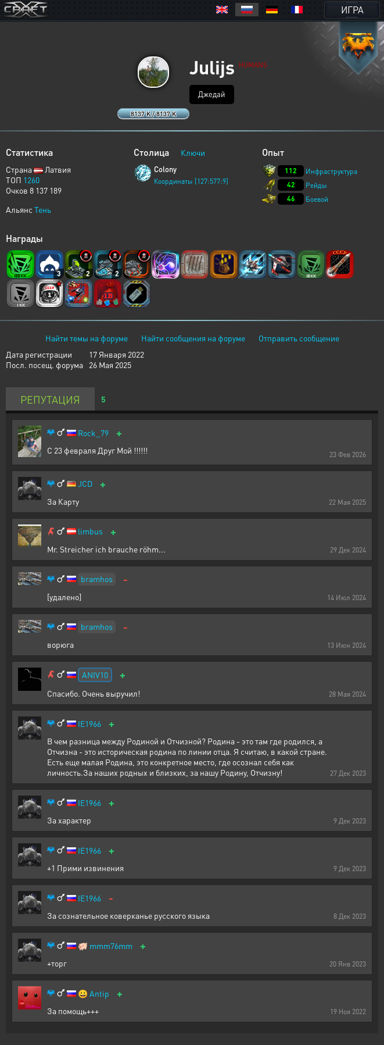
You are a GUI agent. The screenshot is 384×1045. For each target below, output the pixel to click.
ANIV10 (95, 674)
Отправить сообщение (299, 338)
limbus (90, 531)
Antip (99, 993)
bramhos (97, 578)
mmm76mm (110, 946)
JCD (85, 483)
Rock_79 (93, 433)
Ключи (193, 152)
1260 (31, 179)
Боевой (317, 199)
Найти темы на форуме (86, 338)
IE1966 (89, 724)
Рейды (316, 185)
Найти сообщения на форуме (193, 338)
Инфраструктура (331, 171)
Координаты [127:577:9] (191, 181)
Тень (42, 209)
